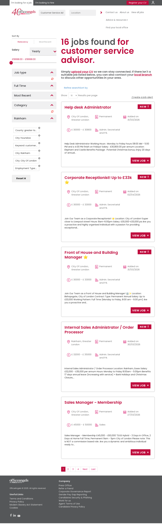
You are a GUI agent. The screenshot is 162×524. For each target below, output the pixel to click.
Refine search (72, 87)
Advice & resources (117, 19)
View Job (139, 161)
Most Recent (45, 42)
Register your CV (137, 2)
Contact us (112, 12)
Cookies (14, 507)
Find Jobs (100, 13)
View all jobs (137, 12)
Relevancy (23, 42)
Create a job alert (142, 97)
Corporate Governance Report (75, 491)
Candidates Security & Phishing (75, 497)
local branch (143, 75)
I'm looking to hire (44, 2)
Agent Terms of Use (69, 503)
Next (85, 469)
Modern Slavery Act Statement (26, 504)
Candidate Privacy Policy (72, 506)
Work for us (65, 500)
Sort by (84, 87)
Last (93, 469)
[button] (39, 128)
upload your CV (82, 72)
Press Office (65, 485)
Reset (21, 178)
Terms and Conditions (21, 498)
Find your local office (117, 27)
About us (124, 12)
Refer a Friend (66, 488)
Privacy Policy (17, 501)
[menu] (73, 95)
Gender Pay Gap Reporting (73, 494)
